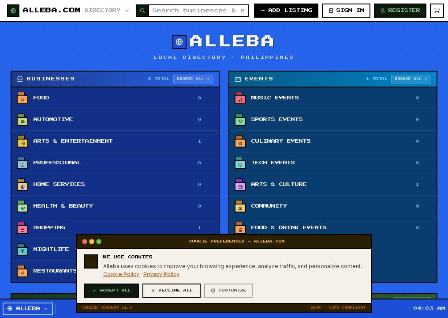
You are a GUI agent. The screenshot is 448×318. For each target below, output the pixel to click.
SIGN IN (346, 10)
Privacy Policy (161, 303)
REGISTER (400, 10)
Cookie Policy (121, 303)
